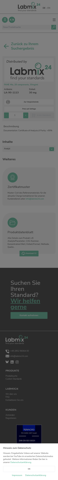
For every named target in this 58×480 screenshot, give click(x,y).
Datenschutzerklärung (20, 462)
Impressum (17, 475)
